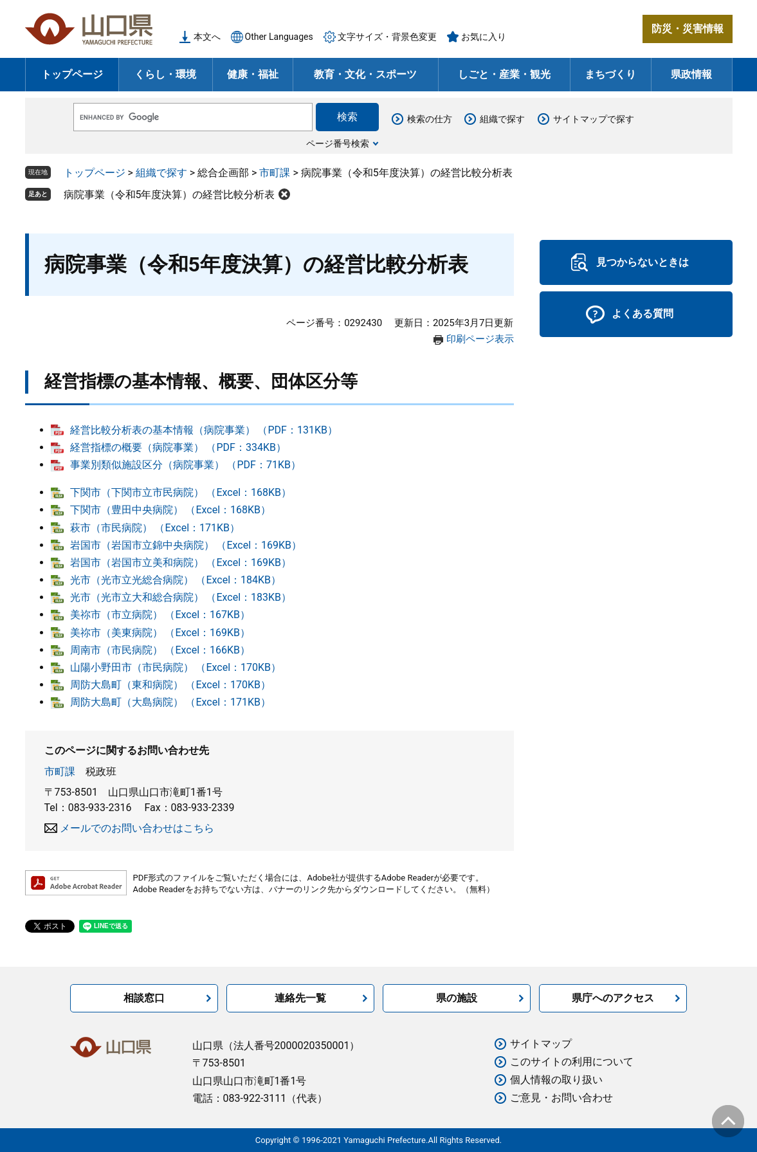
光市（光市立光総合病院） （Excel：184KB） (176, 580)
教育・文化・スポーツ (365, 74)
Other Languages (279, 37)
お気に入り (483, 37)
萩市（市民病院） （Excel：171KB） (155, 528)
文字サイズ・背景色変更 (387, 37)
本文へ (207, 37)
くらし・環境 (165, 74)
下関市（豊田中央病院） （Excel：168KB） (170, 510)
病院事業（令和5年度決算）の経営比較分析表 (169, 194)
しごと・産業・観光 (504, 74)
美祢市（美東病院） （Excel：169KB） (160, 632)
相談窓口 (144, 998)
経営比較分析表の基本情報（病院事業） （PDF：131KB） (204, 430)
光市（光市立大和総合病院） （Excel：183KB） (181, 597)
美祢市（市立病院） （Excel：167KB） (160, 614)
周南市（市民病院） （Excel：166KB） (160, 650)
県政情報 (691, 74)
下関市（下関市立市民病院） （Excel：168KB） (181, 492)
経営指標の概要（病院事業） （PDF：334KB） (178, 447)
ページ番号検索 (337, 143)
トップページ (72, 74)
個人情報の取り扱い (556, 1080)
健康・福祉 (252, 74)
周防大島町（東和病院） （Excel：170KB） (170, 685)
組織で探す (502, 119)
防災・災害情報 (688, 29)
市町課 (274, 173)
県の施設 (456, 998)
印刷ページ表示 (480, 339)
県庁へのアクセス (613, 998)
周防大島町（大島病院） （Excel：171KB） (170, 702)
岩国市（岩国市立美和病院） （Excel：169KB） (181, 562)
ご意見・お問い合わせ (561, 1098)
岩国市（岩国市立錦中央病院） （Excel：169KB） (186, 545)
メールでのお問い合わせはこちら (137, 828)
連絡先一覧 (300, 998)
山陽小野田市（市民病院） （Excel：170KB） (176, 667)
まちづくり (610, 74)
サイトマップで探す (593, 119)
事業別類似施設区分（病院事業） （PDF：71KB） (185, 465)
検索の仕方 (429, 119)
